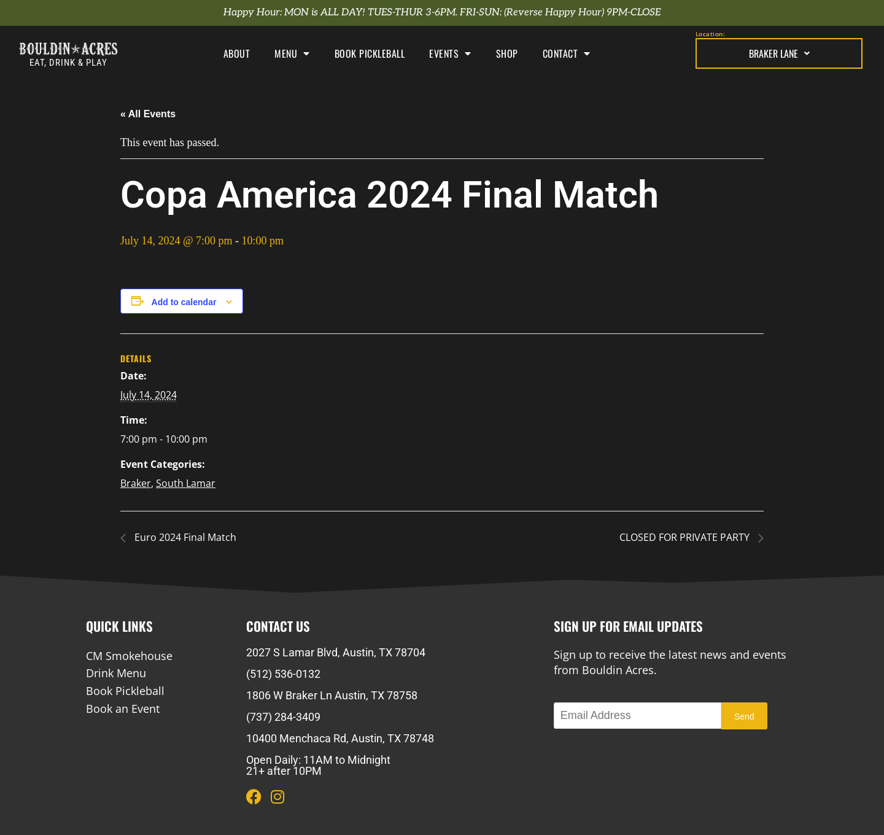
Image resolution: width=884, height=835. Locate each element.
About (236, 53)
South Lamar (185, 483)
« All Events (148, 114)
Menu (292, 53)
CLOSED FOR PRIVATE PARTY (685, 537)
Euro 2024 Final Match (184, 537)
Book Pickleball (370, 53)
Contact (567, 53)
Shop (507, 53)
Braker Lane (779, 53)
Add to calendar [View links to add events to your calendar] (184, 302)
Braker (135, 483)
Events (450, 53)
